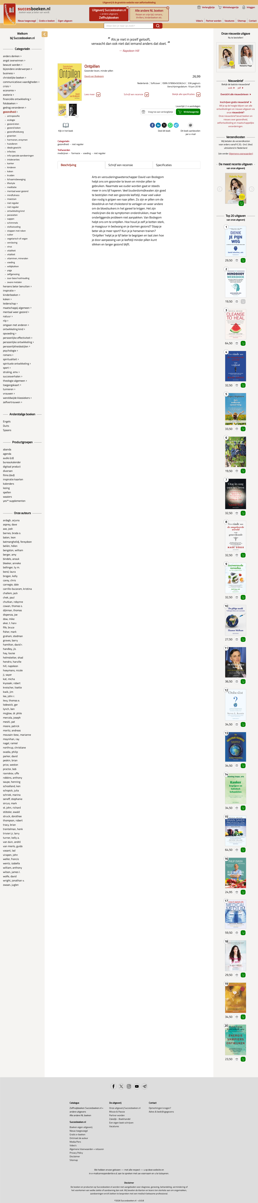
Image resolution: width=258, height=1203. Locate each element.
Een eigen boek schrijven (121, 1122)
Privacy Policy (76, 1153)
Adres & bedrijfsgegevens (161, 1111)
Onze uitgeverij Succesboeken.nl (124, 1108)
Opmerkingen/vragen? (160, 1108)
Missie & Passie (117, 1111)
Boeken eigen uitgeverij (81, 1127)
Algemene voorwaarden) (241, 153)
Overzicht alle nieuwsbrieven (234, 94)
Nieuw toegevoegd (79, 1131)
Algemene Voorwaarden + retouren (87, 1149)
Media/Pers (75, 1142)
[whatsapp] (170, 126)
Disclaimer (75, 1156)
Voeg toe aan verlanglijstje (236, 260)
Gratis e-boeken (77, 1134)
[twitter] (164, 126)
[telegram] (176, 126)
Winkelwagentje (243, 260)
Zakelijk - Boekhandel (119, 1119)
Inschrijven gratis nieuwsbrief (234, 102)
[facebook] (152, 126)
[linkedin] (158, 126)
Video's (73, 1145)
